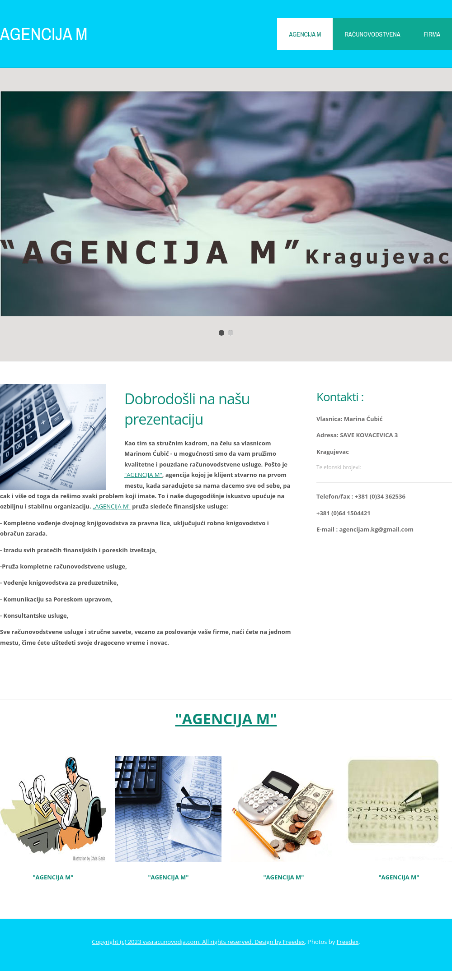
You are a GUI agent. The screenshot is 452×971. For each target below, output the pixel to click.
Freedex (294, 942)
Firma (432, 34)
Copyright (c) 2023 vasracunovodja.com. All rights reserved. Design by (187, 942)
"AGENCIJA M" (143, 475)
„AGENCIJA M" (112, 506)
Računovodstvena (372, 34)
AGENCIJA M (44, 33)
